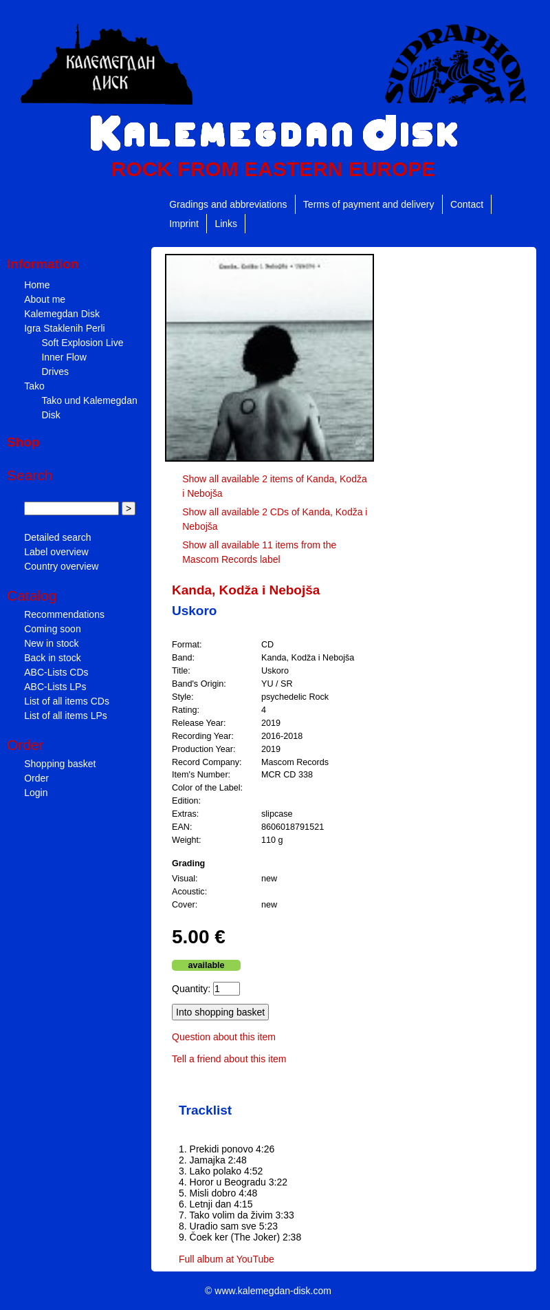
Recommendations (64, 614)
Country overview (61, 566)
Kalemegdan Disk (62, 313)
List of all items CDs (66, 701)
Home (37, 284)
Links (225, 223)
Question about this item (224, 1036)
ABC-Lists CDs (56, 672)
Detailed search (57, 537)
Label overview (56, 551)
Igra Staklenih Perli (64, 328)
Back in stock (52, 657)
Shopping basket (60, 763)
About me (44, 299)
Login (35, 792)
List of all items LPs (65, 715)
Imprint (184, 223)
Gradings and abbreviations (228, 204)
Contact (466, 204)
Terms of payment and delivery (368, 204)
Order (36, 778)
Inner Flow (63, 357)
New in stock (51, 643)
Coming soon (52, 628)
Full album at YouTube (226, 1259)
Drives (55, 371)
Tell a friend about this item (229, 1058)
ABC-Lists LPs (55, 686)
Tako (34, 385)
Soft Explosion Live (82, 342)
